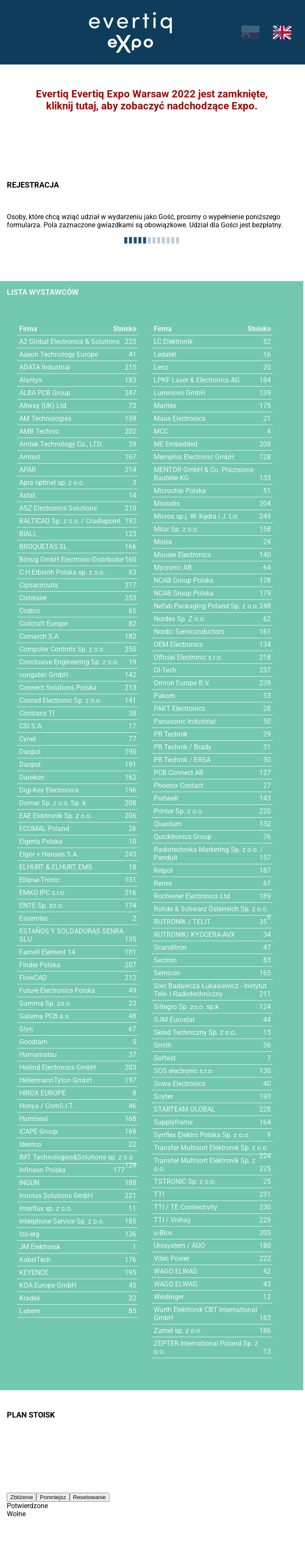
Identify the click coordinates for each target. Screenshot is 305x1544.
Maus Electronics (180, 418)
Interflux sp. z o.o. (46, 1208)
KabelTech (35, 1260)
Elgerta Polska (41, 841)
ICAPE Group (38, 1131)
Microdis (167, 503)
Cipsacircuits (39, 585)
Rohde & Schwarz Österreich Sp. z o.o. (211, 909)
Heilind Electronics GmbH (58, 1067)
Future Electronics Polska (57, 990)
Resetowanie (89, 1494)
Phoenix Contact (179, 785)
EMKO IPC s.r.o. (43, 893)
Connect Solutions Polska (58, 688)
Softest (165, 1058)
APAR (27, 470)
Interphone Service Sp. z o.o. (62, 1221)
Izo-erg (29, 1234)
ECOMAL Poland (44, 829)
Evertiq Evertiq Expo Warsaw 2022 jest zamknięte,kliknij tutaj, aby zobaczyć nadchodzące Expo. (152, 100)
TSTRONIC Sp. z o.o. (185, 1181)
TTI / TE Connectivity (185, 1207)
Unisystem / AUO (179, 1246)
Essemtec (34, 918)
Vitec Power (172, 1258)
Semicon (167, 973)
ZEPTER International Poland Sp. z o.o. (212, 1343)
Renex (163, 883)
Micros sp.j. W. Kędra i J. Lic (196, 516)
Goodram (33, 1042)
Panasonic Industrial (185, 721)
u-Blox (163, 1233)
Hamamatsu (38, 1055)
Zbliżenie (21, 1494)
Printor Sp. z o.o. (179, 811)
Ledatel (165, 354)
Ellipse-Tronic (39, 880)
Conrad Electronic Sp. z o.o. (61, 700)
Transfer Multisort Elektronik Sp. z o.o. (212, 1148)
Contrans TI (36, 713)
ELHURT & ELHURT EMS (55, 867)
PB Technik (171, 734)
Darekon (31, 777)
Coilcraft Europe (43, 623)
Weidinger (169, 1297)
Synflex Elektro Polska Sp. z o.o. (202, 1135)
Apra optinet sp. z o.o (51, 482)
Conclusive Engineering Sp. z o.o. (69, 662)
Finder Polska (40, 965)
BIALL (28, 534)
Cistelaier (33, 598)
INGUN (29, 1183)
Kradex (29, 1298)
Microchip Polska (180, 491)
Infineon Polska (42, 1170)
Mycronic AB (173, 568)
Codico (30, 611)
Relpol (163, 870)
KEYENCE (34, 1272)
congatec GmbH (43, 675)
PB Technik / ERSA (182, 760)
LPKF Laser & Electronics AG (197, 380)
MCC (161, 431)
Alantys (30, 380)
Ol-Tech (165, 670)
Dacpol (30, 752)
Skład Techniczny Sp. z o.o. (195, 1032)
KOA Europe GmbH (47, 1285)
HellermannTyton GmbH (55, 1080)
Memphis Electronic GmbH (194, 457)
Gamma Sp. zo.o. (45, 1003)
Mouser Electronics (183, 555)
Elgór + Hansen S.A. (49, 854)
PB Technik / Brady (182, 747)
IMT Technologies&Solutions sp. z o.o (76, 1157)
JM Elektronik (40, 1247)
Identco (30, 1144)
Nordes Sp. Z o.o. (180, 619)
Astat (27, 495)
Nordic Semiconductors (189, 632)
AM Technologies (45, 418)
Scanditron (170, 947)
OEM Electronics (179, 644)
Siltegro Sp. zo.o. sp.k (186, 1007)
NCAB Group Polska (184, 580)
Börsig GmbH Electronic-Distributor (72, 559)
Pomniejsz (53, 1494)
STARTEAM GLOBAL (184, 1109)
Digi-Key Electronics (49, 790)
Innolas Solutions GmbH (56, 1196)
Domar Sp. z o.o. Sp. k (52, 803)
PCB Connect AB (179, 773)
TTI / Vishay (172, 1220)
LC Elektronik (174, 342)
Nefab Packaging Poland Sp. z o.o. (206, 606)
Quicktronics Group (183, 837)
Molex (163, 542)
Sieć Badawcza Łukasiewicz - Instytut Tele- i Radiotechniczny (210, 990)
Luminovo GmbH (179, 393)
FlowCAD (33, 978)
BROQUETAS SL (43, 547)
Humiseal (33, 1119)
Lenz (161, 367)
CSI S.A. (31, 726)
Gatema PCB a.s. (44, 1016)
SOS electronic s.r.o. (184, 1071)
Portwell (166, 798)
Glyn (25, 1029)
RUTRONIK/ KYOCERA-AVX (195, 935)
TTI (159, 1194)
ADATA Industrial (44, 367)
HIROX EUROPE (42, 1093)
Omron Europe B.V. (182, 683)
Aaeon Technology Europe (58, 354)
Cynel (27, 739)
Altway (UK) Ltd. (43, 406)
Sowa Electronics (180, 1084)
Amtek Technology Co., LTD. (61, 444)
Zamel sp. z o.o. (178, 1331)
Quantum (168, 824)
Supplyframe (173, 1122)
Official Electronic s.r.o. (188, 657)
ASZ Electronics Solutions (58, 508)
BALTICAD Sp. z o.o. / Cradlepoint (70, 521)
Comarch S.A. (40, 636)
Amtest (30, 457)
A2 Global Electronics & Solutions (69, 342)
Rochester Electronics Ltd (193, 896)
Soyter (163, 1096)
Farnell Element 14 (47, 952)
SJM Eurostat (174, 1020)
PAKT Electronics (180, 708)
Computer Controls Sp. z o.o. (62, 649)
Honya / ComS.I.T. (46, 1106)
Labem (29, 1311)
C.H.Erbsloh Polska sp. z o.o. (62, 572)
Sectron (165, 960)
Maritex (165, 406)
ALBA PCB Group (45, 393)
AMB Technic (39, 431)
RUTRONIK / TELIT (182, 922)
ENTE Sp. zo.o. (41, 905)
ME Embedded (176, 444)
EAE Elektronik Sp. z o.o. (56, 816)
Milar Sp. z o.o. (176, 529)
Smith (162, 1045)
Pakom (164, 696)
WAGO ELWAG (175, 1271)
